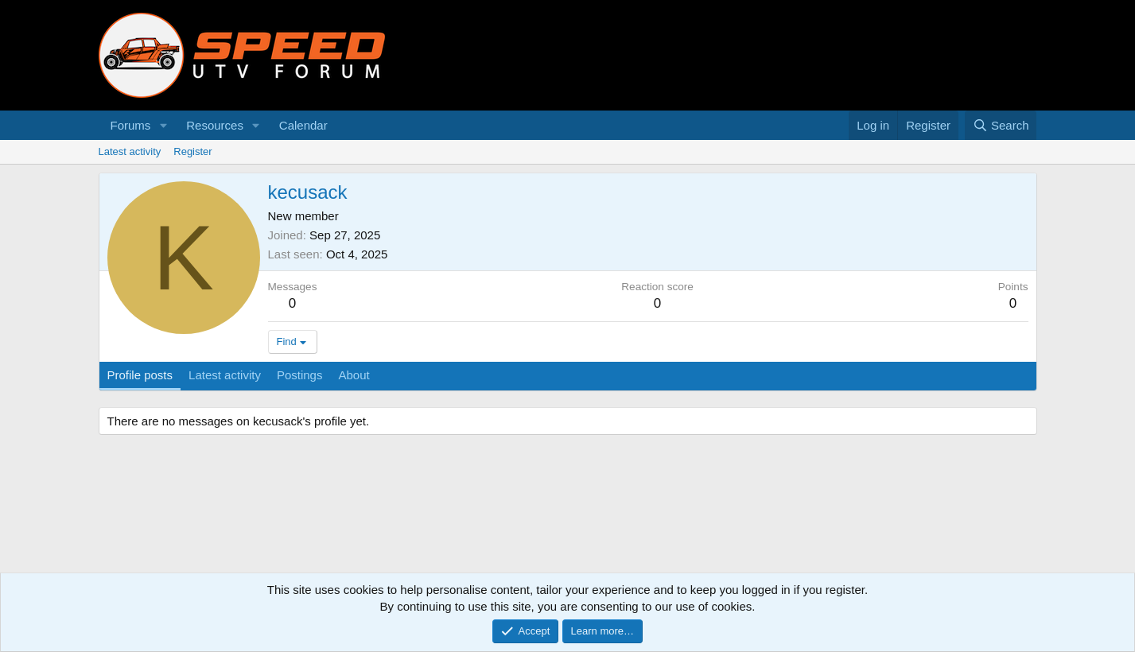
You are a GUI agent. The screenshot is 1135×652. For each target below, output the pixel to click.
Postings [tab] (300, 375)
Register (192, 151)
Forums (131, 125)
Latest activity (130, 151)
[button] (163, 125)
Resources (214, 125)
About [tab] (353, 375)
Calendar (303, 125)
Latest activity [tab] (225, 375)
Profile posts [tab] (140, 375)
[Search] (1001, 125)
